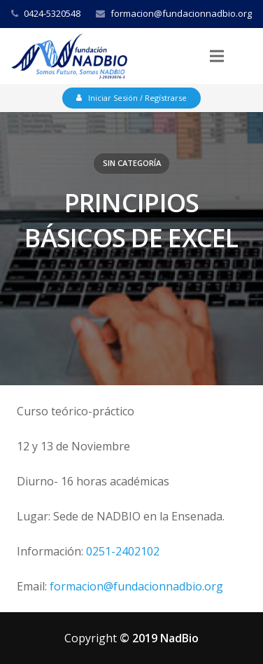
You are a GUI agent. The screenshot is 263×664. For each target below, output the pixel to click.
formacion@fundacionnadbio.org (181, 13)
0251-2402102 (122, 551)
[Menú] (217, 56)
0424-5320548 (52, 13)
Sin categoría (132, 163)
